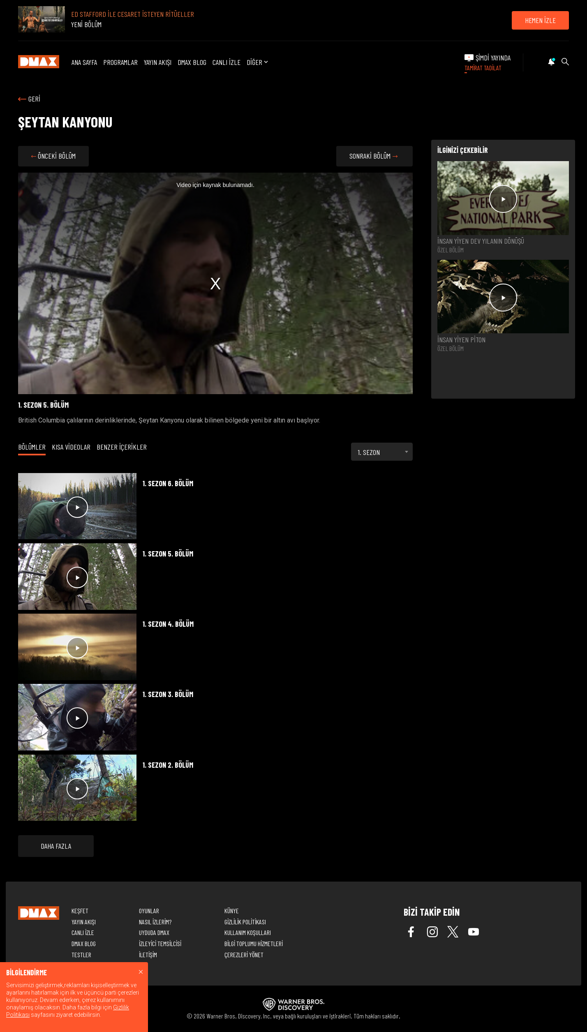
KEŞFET (80, 910)
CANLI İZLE (226, 62)
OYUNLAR (149, 910)
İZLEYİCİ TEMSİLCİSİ (160, 943)
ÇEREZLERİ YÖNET (243, 954)
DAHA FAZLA (56, 845)
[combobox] (382, 452)
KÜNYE (231, 910)
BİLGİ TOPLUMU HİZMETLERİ (253, 943)
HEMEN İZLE (540, 20)
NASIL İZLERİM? (155, 922)
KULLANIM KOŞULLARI (247, 932)
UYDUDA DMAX (154, 932)
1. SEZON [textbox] (369, 452)
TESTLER (81, 954)
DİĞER (258, 62)
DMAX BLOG (192, 62)
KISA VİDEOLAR (71, 446)
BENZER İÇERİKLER (122, 446)
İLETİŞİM (148, 954)
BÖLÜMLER (32, 446)
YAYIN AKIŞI (157, 62)
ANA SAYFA (84, 62)
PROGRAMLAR (120, 62)
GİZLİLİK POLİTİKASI (245, 922)
